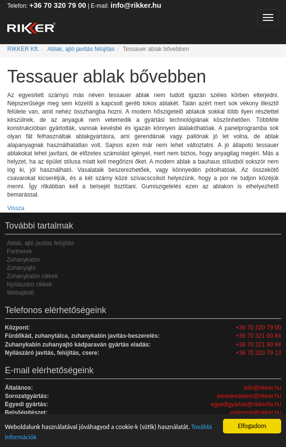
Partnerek (19, 251)
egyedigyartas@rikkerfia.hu (245, 404)
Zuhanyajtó (21, 268)
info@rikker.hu (136, 5)
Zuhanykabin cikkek (32, 276)
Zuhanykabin (23, 259)
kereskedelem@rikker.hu (249, 396)
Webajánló (20, 292)
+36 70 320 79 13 (258, 352)
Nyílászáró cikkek (29, 284)
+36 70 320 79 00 (57, 5)
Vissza (15, 208)
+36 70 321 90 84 (258, 335)
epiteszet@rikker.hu (255, 412)
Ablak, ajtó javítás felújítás (81, 49)
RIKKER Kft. (23, 49)
